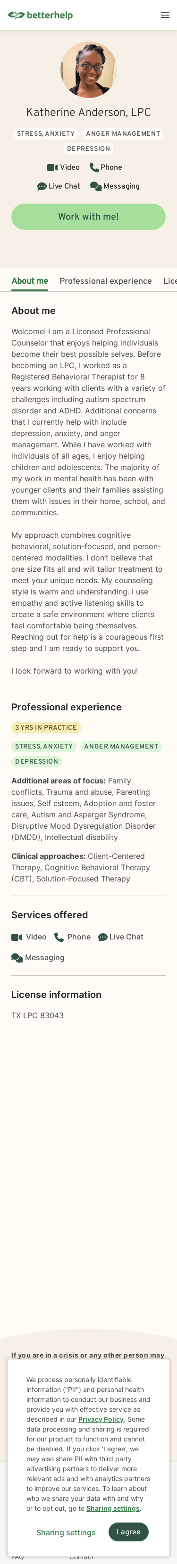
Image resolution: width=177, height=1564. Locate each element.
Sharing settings (113, 1508)
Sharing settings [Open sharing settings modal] (66, 1532)
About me (29, 281)
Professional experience (105, 281)
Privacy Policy (101, 1419)
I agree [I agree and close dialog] (129, 1532)
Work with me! (88, 217)
